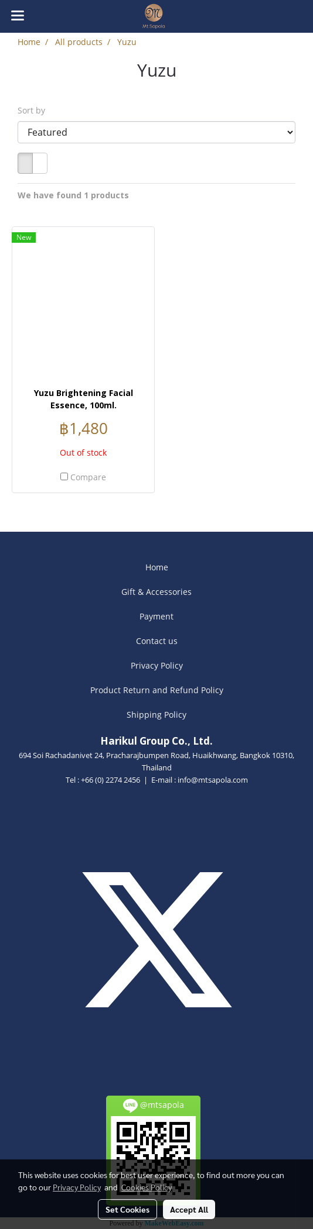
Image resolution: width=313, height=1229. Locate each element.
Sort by (35, 110)
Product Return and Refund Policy (156, 690)
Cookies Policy (146, 1187)
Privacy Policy (157, 665)
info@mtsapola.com (213, 779)
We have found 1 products (73, 195)
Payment (156, 616)
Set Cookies (127, 1209)
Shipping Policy (156, 714)
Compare (88, 477)
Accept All (189, 1209)
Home (156, 567)
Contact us (157, 640)
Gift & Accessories (156, 591)
